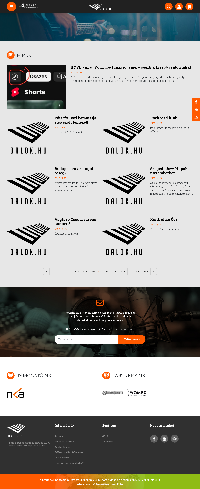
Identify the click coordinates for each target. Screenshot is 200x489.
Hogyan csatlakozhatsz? (69, 462)
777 (77, 271)
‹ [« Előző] (46, 271)
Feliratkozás (132, 339)
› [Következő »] (153, 271)
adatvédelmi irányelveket (88, 329)
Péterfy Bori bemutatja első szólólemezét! (75, 120)
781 (108, 271)
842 (138, 271)
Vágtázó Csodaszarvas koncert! (75, 221)
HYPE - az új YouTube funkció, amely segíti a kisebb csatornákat (130, 67)
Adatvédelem (62, 446)
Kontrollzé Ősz (164, 219)
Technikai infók (64, 441)
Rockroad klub (163, 117)
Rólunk (59, 436)
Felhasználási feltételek (69, 452)
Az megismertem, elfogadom (101, 329)
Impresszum (62, 457)
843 (146, 271)
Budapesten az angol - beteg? (75, 170)
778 (84, 271)
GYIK (105, 436)
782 (115, 271)
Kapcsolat (108, 441)
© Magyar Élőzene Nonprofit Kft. (108, 484)
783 (123, 271)
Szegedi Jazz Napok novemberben (169, 170)
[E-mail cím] (86, 339)
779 (92, 271)
